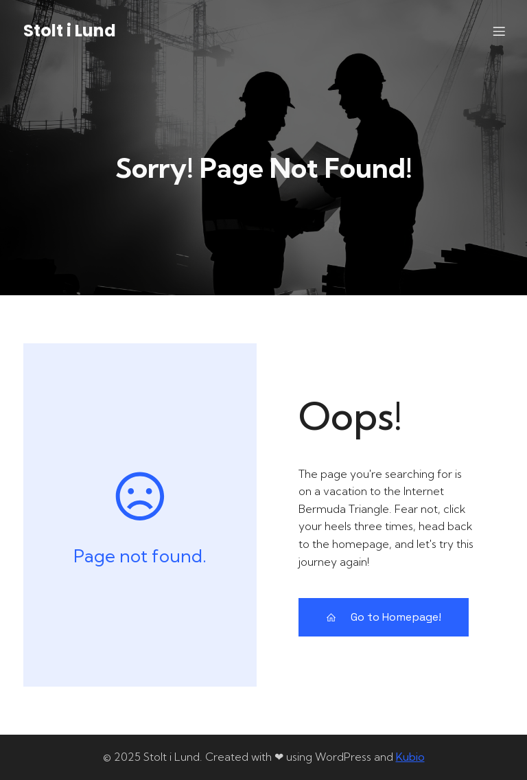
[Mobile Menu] (499, 31)
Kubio (410, 757)
